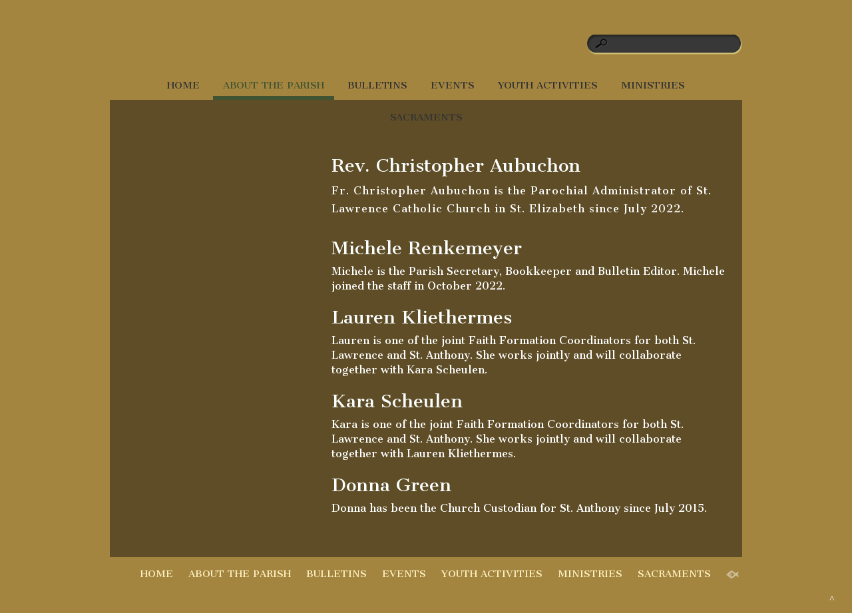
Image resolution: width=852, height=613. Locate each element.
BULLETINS (377, 85)
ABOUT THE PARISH (273, 85)
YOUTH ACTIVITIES (548, 85)
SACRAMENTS (426, 117)
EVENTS (452, 85)
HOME (183, 85)
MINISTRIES (653, 85)
